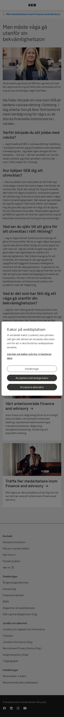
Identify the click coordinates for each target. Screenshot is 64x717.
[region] (32, 358)
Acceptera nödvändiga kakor (32, 378)
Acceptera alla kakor (32, 387)
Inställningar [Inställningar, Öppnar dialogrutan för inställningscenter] (32, 368)
